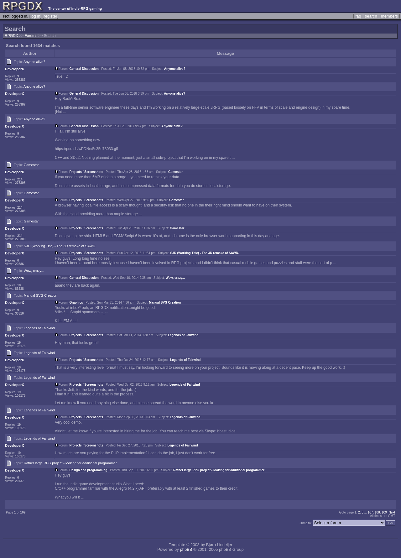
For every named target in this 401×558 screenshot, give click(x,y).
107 (370, 512)
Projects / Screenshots (86, 172)
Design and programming (88, 470)
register (50, 16)
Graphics (76, 302)
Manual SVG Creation (40, 295)
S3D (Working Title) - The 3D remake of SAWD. (60, 246)
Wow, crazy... (34, 271)
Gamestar (31, 165)
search (371, 16)
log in (35, 16)
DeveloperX (14, 69)
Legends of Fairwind (39, 328)
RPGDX (11, 36)
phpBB (186, 549)
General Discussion (83, 68)
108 (377, 512)
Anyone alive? (34, 62)
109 (384, 512)
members (389, 16)
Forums (30, 36)
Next (391, 512)
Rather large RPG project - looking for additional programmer (70, 463)
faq (358, 16)
